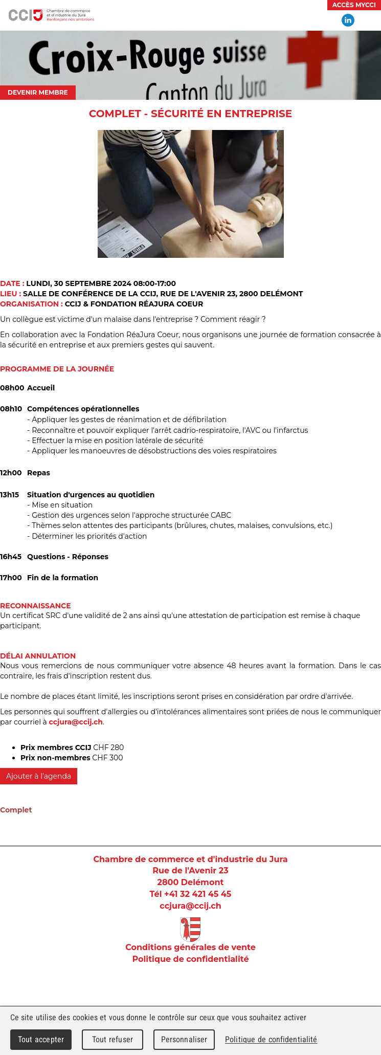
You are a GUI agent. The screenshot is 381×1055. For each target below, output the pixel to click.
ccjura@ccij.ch (76, 722)
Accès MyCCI (354, 5)
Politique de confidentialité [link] (271, 1039)
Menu (368, 20)
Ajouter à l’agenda (38, 776)
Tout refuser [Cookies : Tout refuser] (112, 1039)
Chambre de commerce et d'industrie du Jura (51, 15)
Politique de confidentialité (190, 959)
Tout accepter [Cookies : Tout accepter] (41, 1039)
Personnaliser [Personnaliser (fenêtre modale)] (184, 1039)
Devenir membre (38, 92)
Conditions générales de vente (190, 947)
